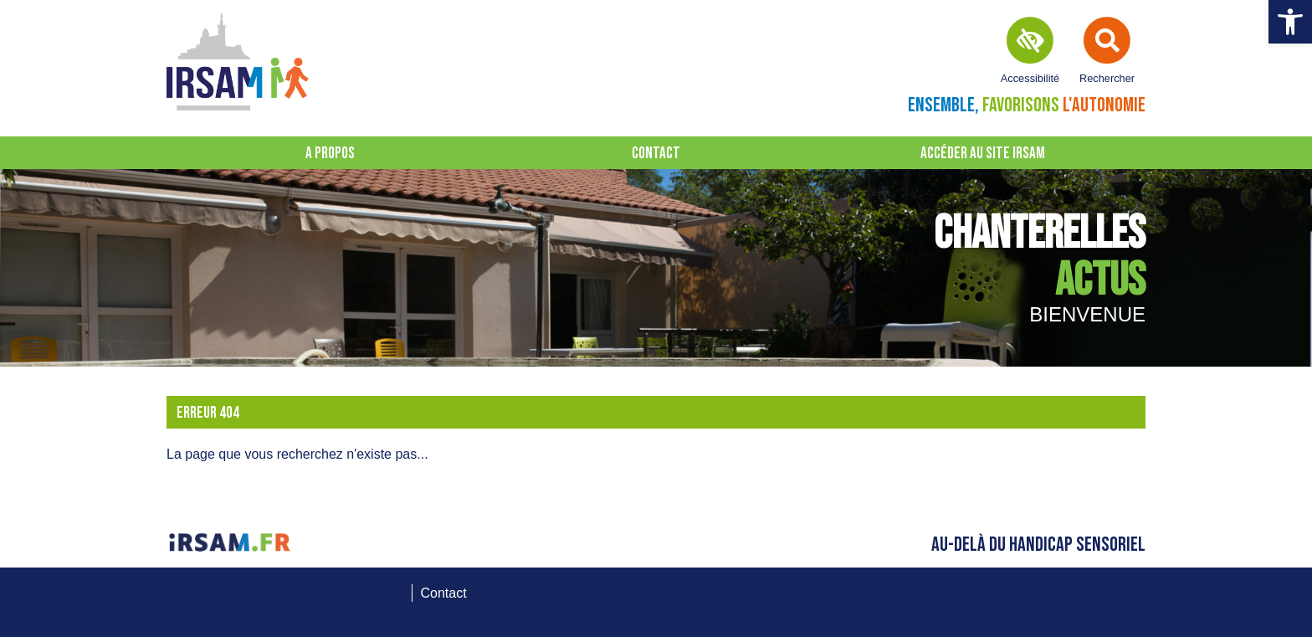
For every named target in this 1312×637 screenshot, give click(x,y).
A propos (330, 153)
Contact (656, 153)
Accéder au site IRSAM (982, 153)
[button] (1290, 22)
